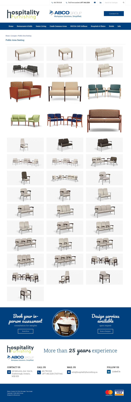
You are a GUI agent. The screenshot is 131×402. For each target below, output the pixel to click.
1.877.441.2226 (85, 2)
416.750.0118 (58, 2)
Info (119, 26)
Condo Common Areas (58, 26)
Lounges (14, 36)
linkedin (100, 2)
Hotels (111, 26)
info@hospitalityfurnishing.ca (95, 2)
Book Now (25, 331)
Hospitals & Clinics (98, 26)
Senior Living (41, 26)
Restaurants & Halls (24, 26)
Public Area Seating (24, 36)
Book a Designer (105, 331)
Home (11, 26)
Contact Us (114, 13)
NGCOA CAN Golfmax (78, 26)
